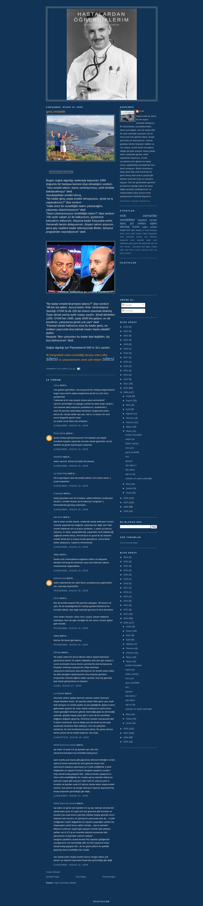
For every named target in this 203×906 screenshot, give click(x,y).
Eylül (128, 409)
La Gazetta (59, 693)
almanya (144, 250)
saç (152, 243)
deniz (122, 233)
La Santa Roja (60, 473)
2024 (126, 327)
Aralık (129, 396)
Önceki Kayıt (109, 876)
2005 (126, 511)
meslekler (127, 220)
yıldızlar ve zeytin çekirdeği (138, 478)
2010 (126, 388)
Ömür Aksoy (60, 433)
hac (155, 250)
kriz (127, 456)
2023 (126, 331)
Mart (128, 484)
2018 (126, 353)
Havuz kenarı (134, 250)
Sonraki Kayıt (52, 876)
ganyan (129, 461)
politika (153, 227)
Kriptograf (58, 493)
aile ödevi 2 (130, 465)
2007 (126, 502)
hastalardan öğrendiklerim (101, 16)
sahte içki (129, 439)
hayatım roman (147, 220)
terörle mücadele (133, 435)
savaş (138, 230)
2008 (126, 498)
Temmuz (130, 418)
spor (133, 230)
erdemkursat (60, 578)
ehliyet (138, 233)
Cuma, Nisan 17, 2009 (67, 686)
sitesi (52, 359)
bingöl (123, 230)
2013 (126, 375)
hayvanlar (152, 233)
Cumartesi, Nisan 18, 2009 (71, 737)
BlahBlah (58, 457)
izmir (132, 240)
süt (155, 243)
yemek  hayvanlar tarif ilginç (137, 246)
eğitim (153, 223)
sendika (128, 253)
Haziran (130, 422)
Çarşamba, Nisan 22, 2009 (71, 796)
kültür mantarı (132, 443)
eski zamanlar (138, 215)
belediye (153, 230)
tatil (132, 233)
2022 (126, 335)
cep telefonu (150, 237)
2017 (126, 357)
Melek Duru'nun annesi (65, 745)
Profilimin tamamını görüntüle (135, 201)
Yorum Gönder (53, 872)
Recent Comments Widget (129, 543)
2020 (126, 344)
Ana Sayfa (81, 876)
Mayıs (129, 426)
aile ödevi (130, 469)
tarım (128, 233)
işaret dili (137, 243)
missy (56, 385)
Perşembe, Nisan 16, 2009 (71, 590)
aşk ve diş (130, 474)
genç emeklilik (132, 452)
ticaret (135, 226)
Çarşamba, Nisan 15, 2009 (71, 425)
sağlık (145, 227)
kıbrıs (122, 253)
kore (122, 237)
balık (149, 240)
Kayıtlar (127, 305)
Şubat (129, 488)
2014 (126, 370)
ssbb (141, 111)
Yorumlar (127, 310)
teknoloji (125, 226)
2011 (126, 383)
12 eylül (145, 230)
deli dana (58, 517)
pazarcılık (146, 243)
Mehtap (57, 652)
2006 (126, 507)
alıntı (151, 250)
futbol (145, 233)
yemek (139, 237)
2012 (126, 379)
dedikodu (124, 243)
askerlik (140, 240)
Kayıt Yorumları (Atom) (65, 882)
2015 (126, 366)
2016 (126, 361)
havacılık (124, 240)
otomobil (130, 237)
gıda (130, 243)
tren (121, 246)
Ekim (129, 405)
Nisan (129, 431)
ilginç (123, 223)
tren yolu (129, 448)
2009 (126, 392)
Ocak (129, 492)
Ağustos (130, 413)
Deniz (56, 598)
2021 (126, 340)
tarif (128, 230)
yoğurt (154, 246)
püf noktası (138, 223)
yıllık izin (124, 250)
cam (155, 240)
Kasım (129, 400)
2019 (126, 348)
